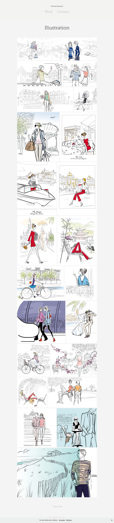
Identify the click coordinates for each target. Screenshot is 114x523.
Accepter (62, 520)
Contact (63, 11)
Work (49, 11)
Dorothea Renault (57, 6)
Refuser (69, 520)
